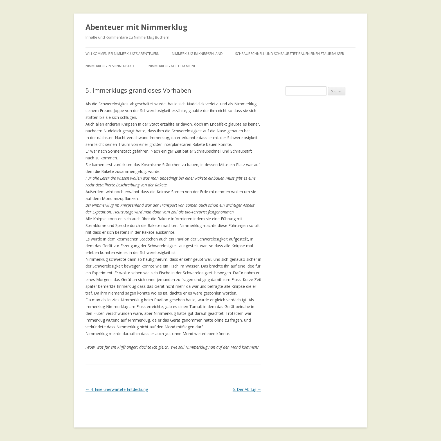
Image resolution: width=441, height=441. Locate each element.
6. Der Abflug (247, 389)
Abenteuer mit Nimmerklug (136, 27)
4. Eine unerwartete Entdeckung (117, 389)
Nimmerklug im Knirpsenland (197, 53)
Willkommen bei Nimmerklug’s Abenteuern (122, 53)
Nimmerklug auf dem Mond (172, 66)
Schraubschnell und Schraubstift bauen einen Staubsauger (289, 53)
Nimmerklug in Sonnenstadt (111, 66)
